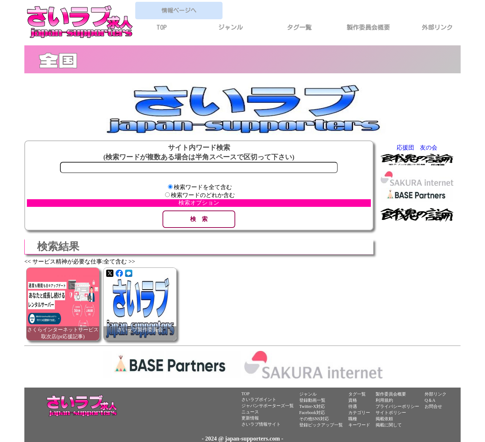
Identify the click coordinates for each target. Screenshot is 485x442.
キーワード (359, 424)
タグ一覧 (299, 27)
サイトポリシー (391, 412)
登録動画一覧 (312, 400)
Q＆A (430, 400)
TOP (161, 27)
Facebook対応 (312, 412)
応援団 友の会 (417, 147)
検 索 (199, 219)
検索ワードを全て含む (203, 187)
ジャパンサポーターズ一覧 (267, 405)
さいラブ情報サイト (261, 424)
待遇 (352, 406)
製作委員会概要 (368, 27)
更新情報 (250, 418)
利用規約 (384, 400)
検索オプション (199, 203)
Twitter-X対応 (312, 406)
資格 (352, 400)
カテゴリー (359, 412)
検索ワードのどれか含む (203, 195)
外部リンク (437, 27)
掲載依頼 (384, 418)
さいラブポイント (258, 399)
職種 (352, 418)
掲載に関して (389, 424)
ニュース (250, 411)
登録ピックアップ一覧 (321, 424)
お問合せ (433, 406)
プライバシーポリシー (397, 406)
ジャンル (230, 27)
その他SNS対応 (314, 418)
